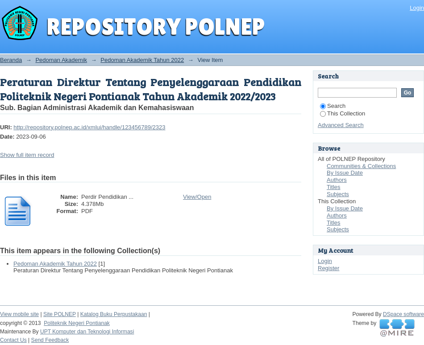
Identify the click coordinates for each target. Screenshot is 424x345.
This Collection (342, 113)
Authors (337, 180)
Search (332, 106)
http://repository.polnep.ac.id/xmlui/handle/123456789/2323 (89, 127)
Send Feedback (50, 340)
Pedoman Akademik (61, 60)
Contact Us (13, 340)
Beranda (11, 60)
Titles (334, 187)
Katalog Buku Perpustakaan (113, 314)
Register (328, 268)
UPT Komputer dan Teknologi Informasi (87, 332)
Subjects (338, 194)
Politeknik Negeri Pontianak (77, 323)
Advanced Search (341, 125)
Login (417, 7)
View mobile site (19, 314)
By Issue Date (345, 172)
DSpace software (403, 314)
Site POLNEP (59, 314)
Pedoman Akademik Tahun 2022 (142, 60)
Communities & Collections (361, 166)
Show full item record (27, 155)
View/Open (197, 196)
